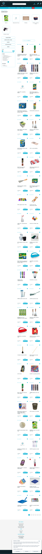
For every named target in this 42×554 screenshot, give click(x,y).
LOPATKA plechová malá (34, 298)
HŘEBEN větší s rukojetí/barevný (20, 280)
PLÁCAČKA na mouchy (33, 279)
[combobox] (19, 4)
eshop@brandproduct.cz (37, 0)
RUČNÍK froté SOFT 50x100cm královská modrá (34, 487)
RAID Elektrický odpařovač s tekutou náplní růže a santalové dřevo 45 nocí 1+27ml (22, 412)
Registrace (8, 0)
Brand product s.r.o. (5, 59)
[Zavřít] (39, 541)
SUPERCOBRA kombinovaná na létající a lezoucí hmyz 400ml (22, 55)
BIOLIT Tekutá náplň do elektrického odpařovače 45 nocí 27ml (34, 93)
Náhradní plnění (21, 525)
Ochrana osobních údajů (21, 526)
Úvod (2, 10)
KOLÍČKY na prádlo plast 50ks (35, 373)
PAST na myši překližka (33, 148)
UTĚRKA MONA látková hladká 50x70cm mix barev (22, 73)
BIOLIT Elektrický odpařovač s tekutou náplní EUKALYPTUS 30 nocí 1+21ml (22, 262)
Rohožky (26, 22)
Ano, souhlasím (17, 551)
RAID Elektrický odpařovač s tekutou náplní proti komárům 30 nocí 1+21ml (22, 111)
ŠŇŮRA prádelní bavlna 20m (22, 298)
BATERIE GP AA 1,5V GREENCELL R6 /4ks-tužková (22, 318)
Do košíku (25, 59)
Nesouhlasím (26, 551)
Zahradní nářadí (6, 34)
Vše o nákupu (3, 0)
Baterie (6, 22)
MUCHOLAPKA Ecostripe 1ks (34, 110)
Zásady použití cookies (21, 527)
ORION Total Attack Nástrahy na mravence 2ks (35, 336)
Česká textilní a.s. (5, 60)
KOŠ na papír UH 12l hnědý (34, 411)
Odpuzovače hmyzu (16, 22)
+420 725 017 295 (31, 0)
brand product (5, 58)
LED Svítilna (19, 373)
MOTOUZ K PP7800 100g (34, 223)
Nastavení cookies (36, 551)
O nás (6, 0)
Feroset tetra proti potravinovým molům (33, 205)
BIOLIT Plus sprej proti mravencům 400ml (21, 167)
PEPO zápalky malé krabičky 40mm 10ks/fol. (22, 130)
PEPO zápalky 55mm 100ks (22, 204)
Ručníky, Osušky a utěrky (36, 23)
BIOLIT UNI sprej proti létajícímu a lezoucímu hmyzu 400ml (35, 55)
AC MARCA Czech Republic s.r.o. (7, 56)
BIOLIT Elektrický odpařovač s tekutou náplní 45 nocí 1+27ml (35, 187)
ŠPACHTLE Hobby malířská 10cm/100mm (21, 186)
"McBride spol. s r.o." (5, 55)
